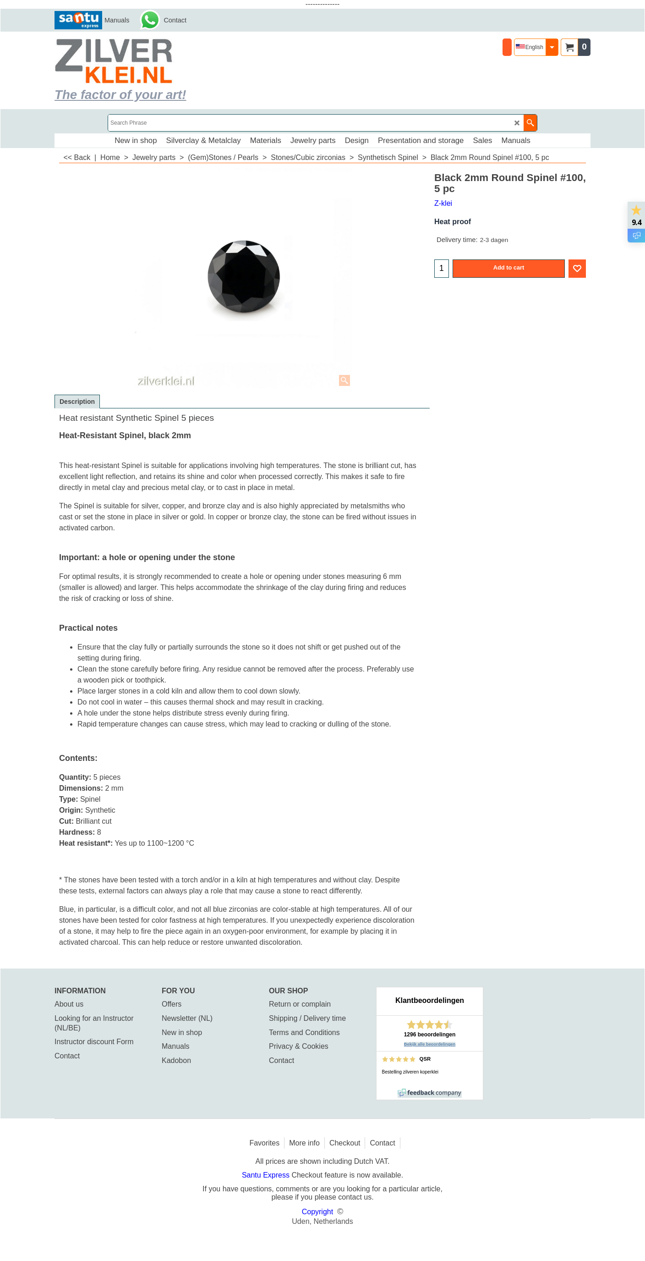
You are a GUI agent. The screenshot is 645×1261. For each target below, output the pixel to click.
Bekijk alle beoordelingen (430, 1044)
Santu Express (267, 1175)
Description (77, 401)
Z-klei (443, 203)
